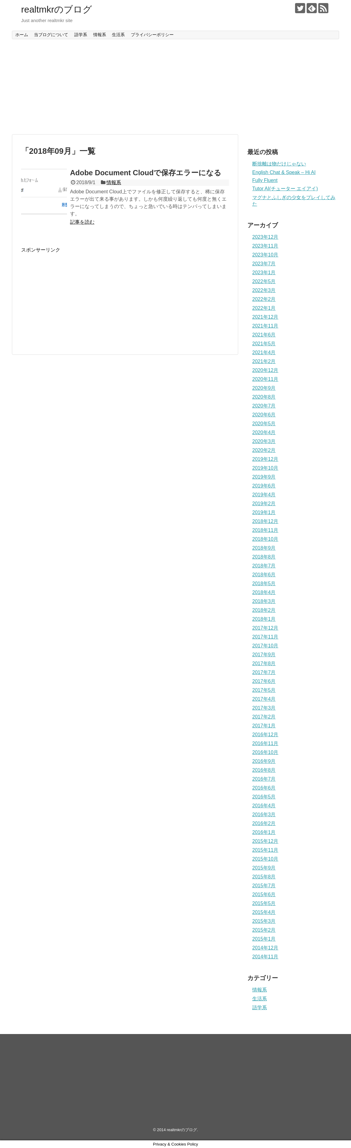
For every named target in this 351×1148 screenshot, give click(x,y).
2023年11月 (265, 245)
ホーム (21, 34)
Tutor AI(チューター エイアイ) (285, 188)
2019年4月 (264, 494)
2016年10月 (265, 752)
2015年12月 (265, 841)
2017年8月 (264, 663)
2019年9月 (264, 476)
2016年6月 (264, 787)
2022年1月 (264, 308)
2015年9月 (264, 867)
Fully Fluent (265, 180)
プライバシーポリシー (152, 34)
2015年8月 (264, 876)
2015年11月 (265, 850)
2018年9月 (264, 548)
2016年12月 (265, 734)
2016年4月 (264, 805)
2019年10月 (265, 468)
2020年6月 (264, 414)
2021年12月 (265, 317)
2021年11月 (265, 325)
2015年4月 (264, 912)
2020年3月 (264, 441)
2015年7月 (264, 885)
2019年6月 (264, 485)
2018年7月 (264, 565)
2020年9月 (264, 388)
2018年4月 (264, 592)
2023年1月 (264, 272)
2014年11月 (265, 956)
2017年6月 (264, 681)
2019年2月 (264, 503)
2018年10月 (265, 539)
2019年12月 (265, 459)
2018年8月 (264, 556)
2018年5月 (264, 583)
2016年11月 (265, 743)
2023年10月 (265, 254)
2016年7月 (264, 779)
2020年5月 (264, 423)
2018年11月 (265, 530)
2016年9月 (264, 761)
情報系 (99, 34)
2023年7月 (264, 263)
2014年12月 (265, 947)
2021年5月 (264, 343)
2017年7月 (264, 672)
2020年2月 (264, 450)
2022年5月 (264, 281)
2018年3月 (264, 601)
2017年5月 (264, 690)
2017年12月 (265, 628)
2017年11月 (265, 636)
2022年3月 (264, 290)
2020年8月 (264, 397)
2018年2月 (264, 610)
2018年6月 (264, 574)
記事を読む (82, 222)
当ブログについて (51, 34)
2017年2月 (264, 716)
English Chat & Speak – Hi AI (284, 172)
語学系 (80, 34)
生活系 (118, 34)
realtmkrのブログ (56, 9)
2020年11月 (265, 379)
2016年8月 (264, 770)
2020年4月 (264, 432)
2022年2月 (264, 299)
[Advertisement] (175, 87)
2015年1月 (264, 939)
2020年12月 (265, 370)
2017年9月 (264, 654)
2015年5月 (264, 903)
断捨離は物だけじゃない (279, 163)
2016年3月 (264, 814)
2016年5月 (264, 796)
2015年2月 (264, 930)
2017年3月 (264, 707)
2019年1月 (264, 512)
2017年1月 (264, 725)
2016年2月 (264, 823)
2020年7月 (264, 405)
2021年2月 (264, 361)
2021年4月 (264, 352)
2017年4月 (264, 699)
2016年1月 (264, 832)
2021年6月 (264, 334)
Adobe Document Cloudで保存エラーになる (145, 173)
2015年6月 (264, 894)
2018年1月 (264, 619)
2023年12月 (265, 237)
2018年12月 (265, 521)
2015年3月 (264, 921)
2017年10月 (265, 645)
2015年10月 (265, 859)
